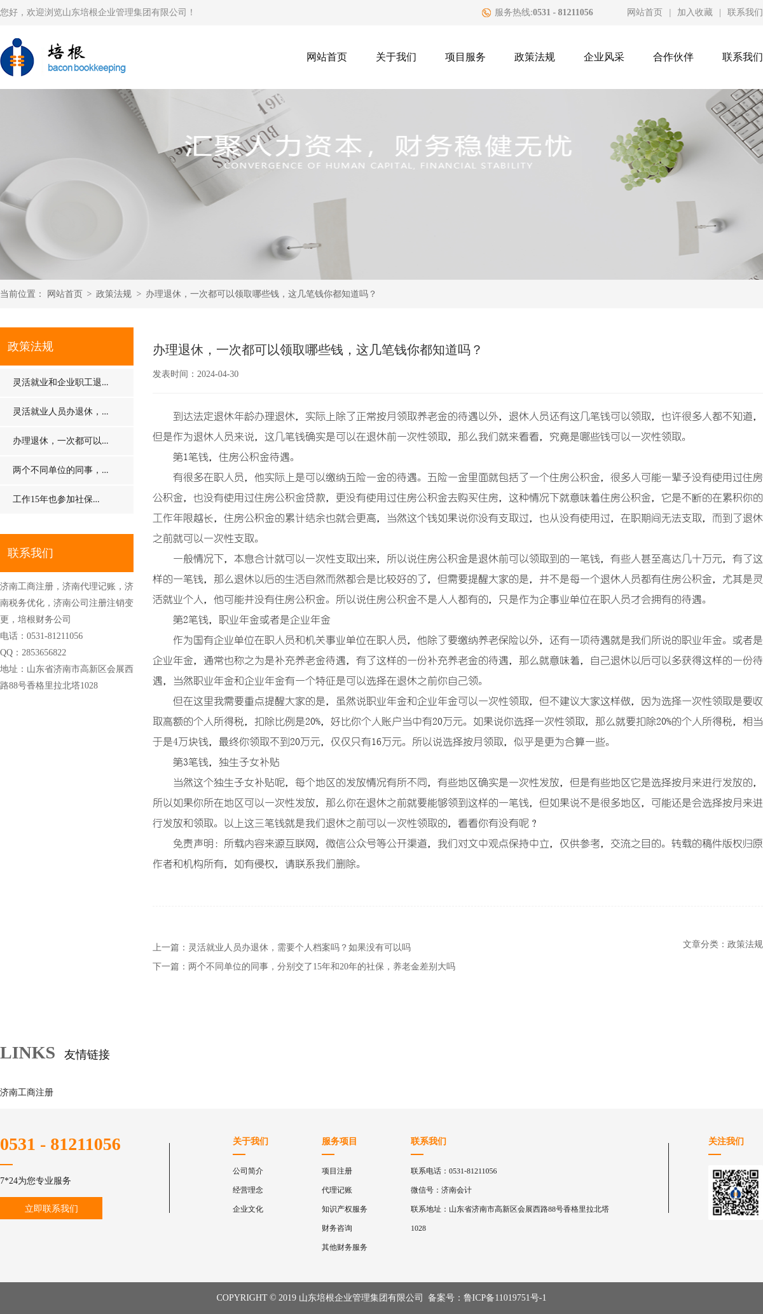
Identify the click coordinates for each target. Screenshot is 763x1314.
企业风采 (604, 56)
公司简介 (248, 1171)
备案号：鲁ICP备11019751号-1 (487, 1298)
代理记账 (337, 1190)
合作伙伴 (673, 56)
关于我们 (396, 56)
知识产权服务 (345, 1209)
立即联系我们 (51, 1209)
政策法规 (534, 56)
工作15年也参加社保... (56, 499)
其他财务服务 (345, 1247)
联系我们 (745, 12)
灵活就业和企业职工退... (61, 382)
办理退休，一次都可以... (61, 441)
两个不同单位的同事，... (61, 470)
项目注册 (337, 1171)
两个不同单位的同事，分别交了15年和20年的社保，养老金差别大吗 (321, 966)
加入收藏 (695, 12)
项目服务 (465, 56)
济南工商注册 (26, 1092)
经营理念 (248, 1190)
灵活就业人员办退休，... (61, 411)
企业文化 (248, 1209)
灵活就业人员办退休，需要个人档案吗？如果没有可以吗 (299, 947)
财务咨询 (337, 1228)
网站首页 (645, 12)
